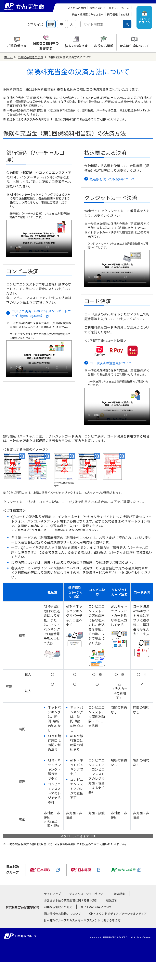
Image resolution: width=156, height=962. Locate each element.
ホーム (8, 57)
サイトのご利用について (96, 907)
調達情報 (120, 894)
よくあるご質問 (76, 8)
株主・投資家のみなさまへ (88, 14)
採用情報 (112, 14)
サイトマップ (52, 894)
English (125, 14)
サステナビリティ (119, 8)
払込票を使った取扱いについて (112, 179)
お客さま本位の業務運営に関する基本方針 (71, 900)
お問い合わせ (97, 8)
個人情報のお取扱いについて (62, 913)
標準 (51, 24)
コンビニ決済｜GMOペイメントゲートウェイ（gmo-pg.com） (41, 313)
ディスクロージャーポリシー (87, 894)
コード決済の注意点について (111, 363)
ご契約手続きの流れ (30, 57)
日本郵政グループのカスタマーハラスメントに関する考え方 (82, 920)
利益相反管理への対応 (58, 907)
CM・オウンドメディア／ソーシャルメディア (118, 913)
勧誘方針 (112, 900)
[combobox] (101, 24)
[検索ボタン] (127, 24)
